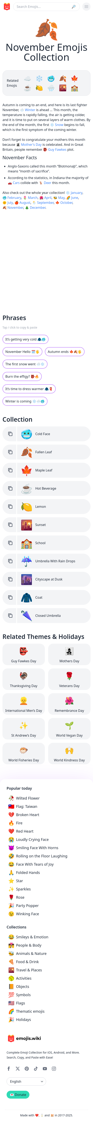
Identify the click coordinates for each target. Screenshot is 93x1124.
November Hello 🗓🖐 (22, 351)
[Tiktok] (36, 1069)
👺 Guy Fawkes (54, 149)
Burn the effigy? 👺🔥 (22, 376)
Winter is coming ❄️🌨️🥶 (25, 401)
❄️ (40, 78)
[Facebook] (9, 1069)
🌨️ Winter (27, 110)
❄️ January (74, 192)
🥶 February (11, 197)
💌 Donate (18, 1094)
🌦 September (42, 202)
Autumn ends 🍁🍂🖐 (65, 351)
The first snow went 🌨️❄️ (25, 364)
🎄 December (35, 207)
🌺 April (45, 197)
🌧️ (51, 87)
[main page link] (6, 7)
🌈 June (72, 197)
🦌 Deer (45, 182)
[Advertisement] (45, 258)
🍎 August (22, 202)
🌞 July (7, 202)
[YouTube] (45, 1069)
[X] (18, 1069)
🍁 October (63, 202)
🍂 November (12, 207)
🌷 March (30, 197)
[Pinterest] (27, 1069)
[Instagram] (54, 1069)
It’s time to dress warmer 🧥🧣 (29, 389)
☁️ (28, 78)
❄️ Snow (56, 124)
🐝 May (59, 197)
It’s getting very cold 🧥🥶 (25, 339)
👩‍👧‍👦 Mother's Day (29, 144)
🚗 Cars (14, 182)
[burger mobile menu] (86, 6)
